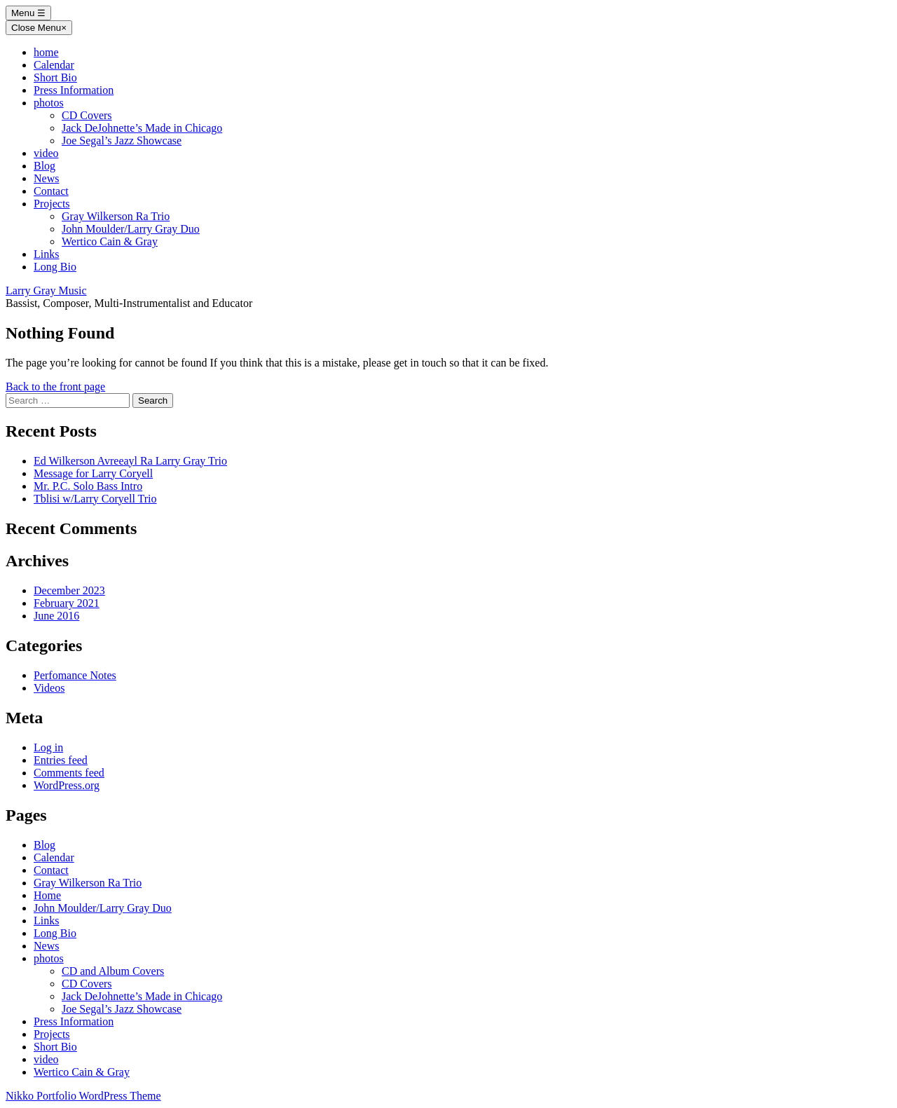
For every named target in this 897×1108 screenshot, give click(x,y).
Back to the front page (55, 386)
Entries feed (61, 760)
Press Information (74, 90)
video (46, 153)
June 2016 (56, 616)
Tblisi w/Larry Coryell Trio (95, 499)
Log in (48, 747)
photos (49, 103)
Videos (49, 688)
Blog (44, 166)
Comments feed (69, 773)
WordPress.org (67, 785)
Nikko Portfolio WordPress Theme (83, 1096)
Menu (28, 13)
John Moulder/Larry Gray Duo (131, 229)
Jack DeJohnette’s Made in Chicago (142, 128)
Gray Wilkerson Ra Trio (116, 216)
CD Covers (87, 115)
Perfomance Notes (75, 675)
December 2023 (69, 590)
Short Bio (55, 77)
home (46, 52)
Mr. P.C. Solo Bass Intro (88, 486)
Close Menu (39, 27)
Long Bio (55, 267)
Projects (52, 204)
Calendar (54, 65)
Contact (51, 191)
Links (46, 254)
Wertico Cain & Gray (110, 241)
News (46, 178)
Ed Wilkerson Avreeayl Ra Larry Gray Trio (130, 461)
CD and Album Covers (113, 971)
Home (47, 895)
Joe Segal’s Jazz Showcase (122, 140)
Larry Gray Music (46, 290)
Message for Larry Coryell (93, 473)
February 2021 (67, 603)
